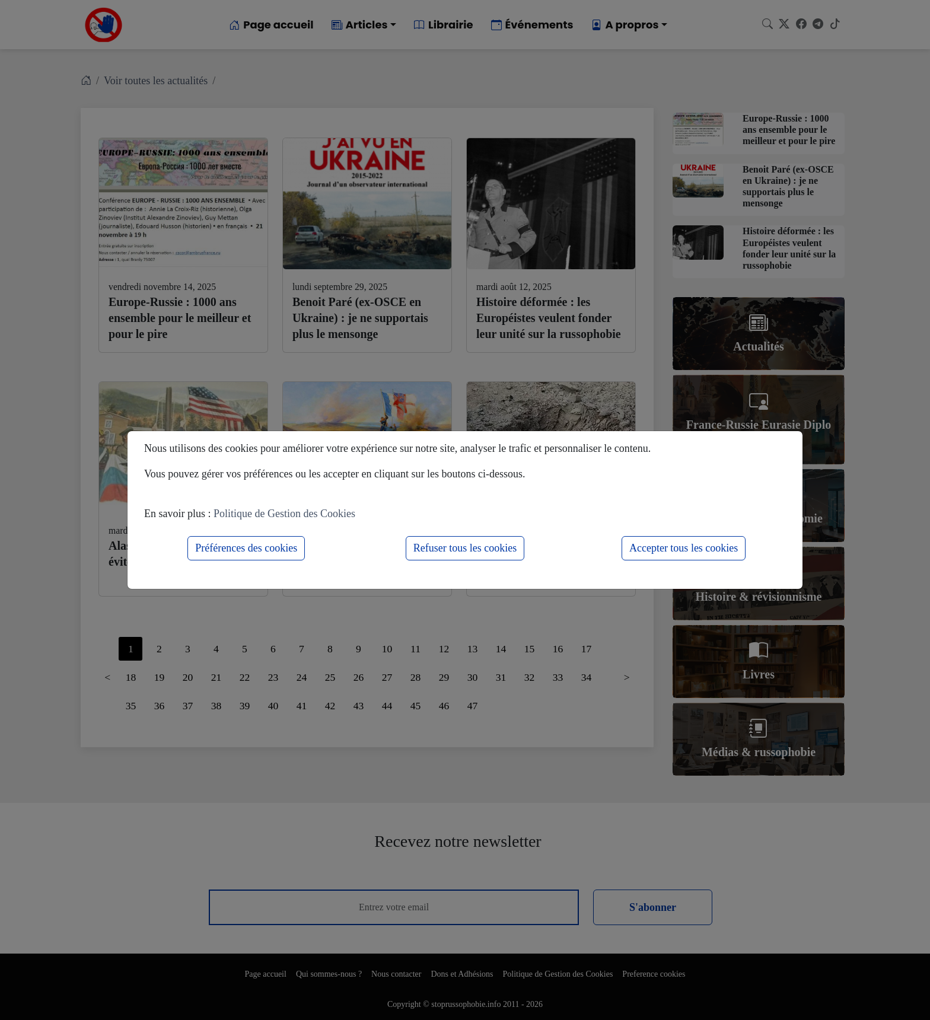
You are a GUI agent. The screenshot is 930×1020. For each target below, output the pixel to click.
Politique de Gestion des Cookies (284, 513)
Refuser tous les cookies (465, 548)
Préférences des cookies (246, 548)
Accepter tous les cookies (683, 548)
